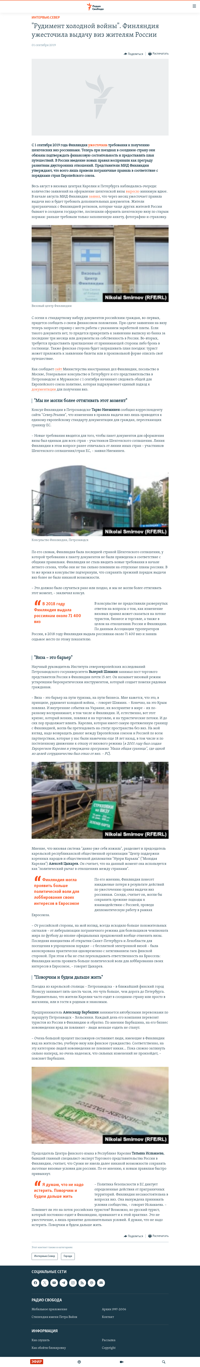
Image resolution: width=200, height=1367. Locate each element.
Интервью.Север (46, 18)
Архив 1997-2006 (114, 1309)
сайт (59, 369)
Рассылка (109, 1340)
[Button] (133, 54)
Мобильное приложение (49, 1309)
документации (44, 389)
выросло (133, 192)
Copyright (109, 1348)
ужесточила (98, 145)
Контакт (108, 1317)
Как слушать (40, 1340)
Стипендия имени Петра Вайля (54, 1317)
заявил (94, 197)
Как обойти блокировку (49, 1348)
